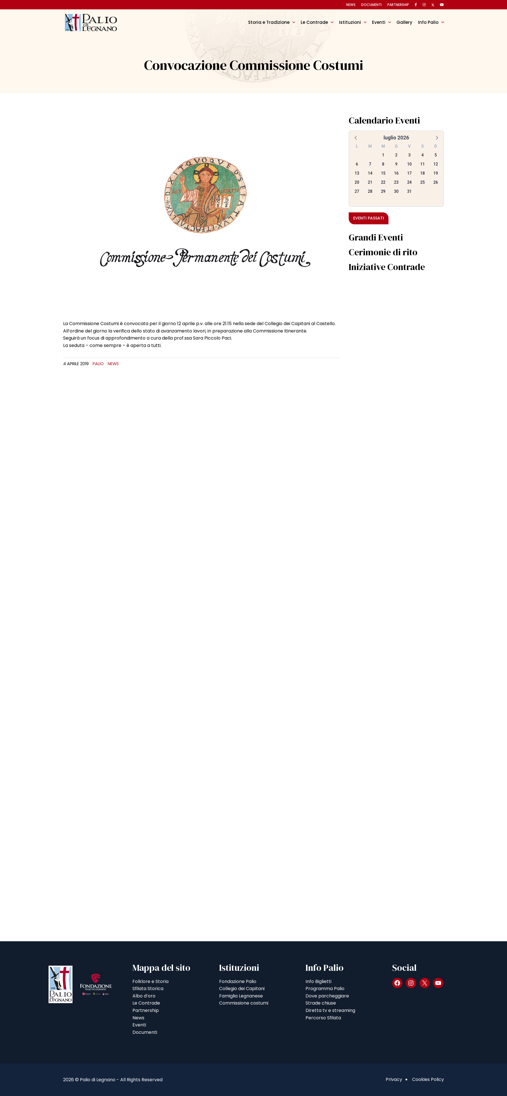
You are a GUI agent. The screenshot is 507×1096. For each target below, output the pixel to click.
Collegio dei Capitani (242, 988)
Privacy (394, 1079)
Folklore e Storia (150, 981)
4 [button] (422, 155)
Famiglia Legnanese (241, 996)
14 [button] (370, 173)
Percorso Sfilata (323, 1018)
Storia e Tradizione (269, 22)
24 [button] (409, 182)
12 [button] (435, 164)
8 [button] (383, 164)
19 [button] (435, 173)
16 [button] (396, 173)
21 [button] (370, 182)
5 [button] (436, 155)
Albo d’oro (143, 996)
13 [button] (357, 173)
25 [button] (422, 182)
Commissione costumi (243, 1003)
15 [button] (383, 173)
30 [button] (396, 191)
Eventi (378, 22)
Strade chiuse (321, 1003)
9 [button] (396, 164)
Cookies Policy (428, 1079)
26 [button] (435, 182)
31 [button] (409, 191)
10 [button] (409, 164)
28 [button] (370, 191)
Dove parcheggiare (327, 996)
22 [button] (383, 182)
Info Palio (428, 22)
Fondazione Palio (237, 981)
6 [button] (357, 164)
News (351, 4)
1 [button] (383, 155)
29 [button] (383, 191)
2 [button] (396, 155)
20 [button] (357, 182)
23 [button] (396, 182)
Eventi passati (368, 218)
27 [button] (357, 191)
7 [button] (370, 164)
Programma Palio (325, 988)
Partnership (398, 4)
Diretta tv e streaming (330, 1010)
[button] (356, 137)
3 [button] (409, 155)
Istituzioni (350, 22)
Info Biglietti (318, 981)
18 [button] (422, 173)
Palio (98, 364)
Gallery (404, 22)
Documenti (371, 4)
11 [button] (422, 164)
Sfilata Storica (147, 988)
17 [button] (409, 173)
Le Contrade (314, 22)
